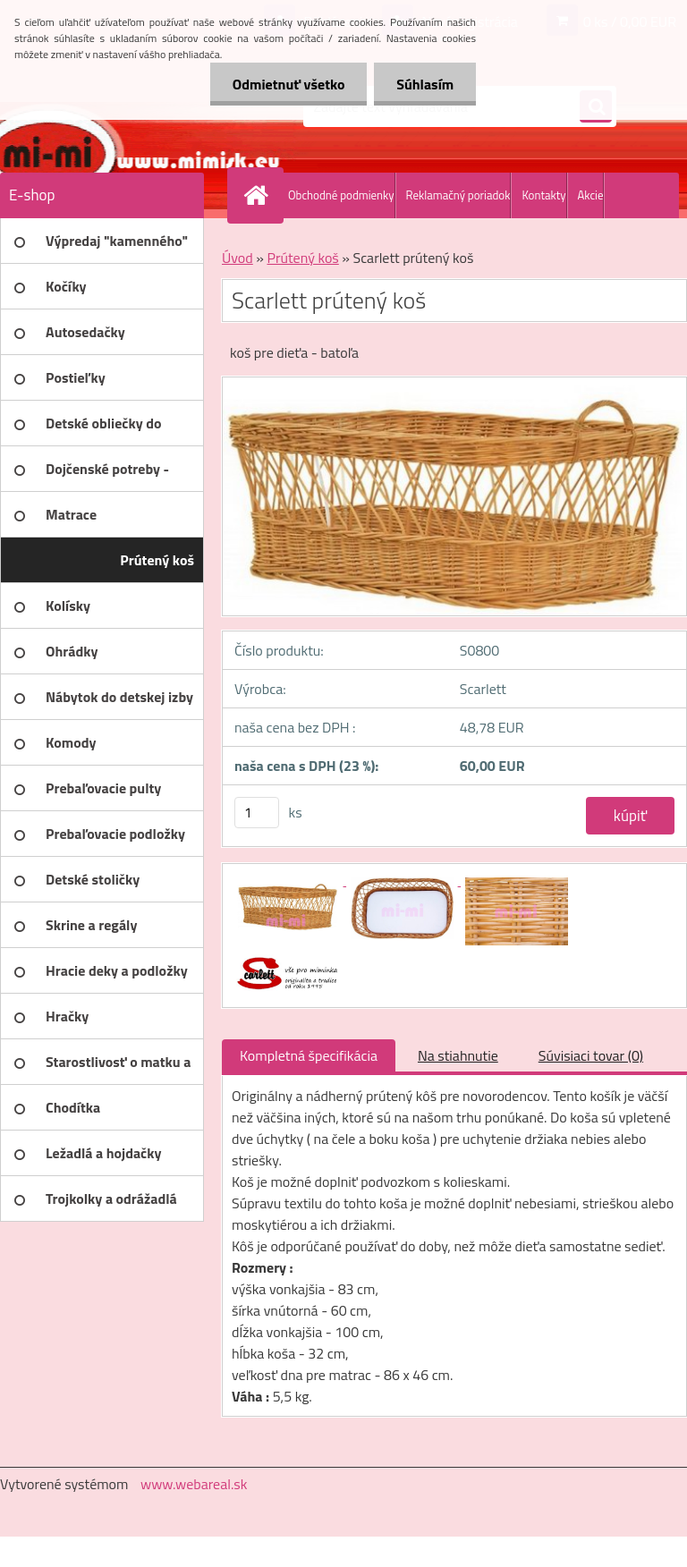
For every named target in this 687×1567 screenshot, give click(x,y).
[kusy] (256, 812)
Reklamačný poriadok (458, 195)
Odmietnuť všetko (288, 84)
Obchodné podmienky (341, 195)
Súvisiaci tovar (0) (591, 1055)
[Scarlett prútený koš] (289, 880)
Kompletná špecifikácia (308, 1055)
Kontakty (543, 195)
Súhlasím (425, 84)
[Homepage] (259, 195)
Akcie (591, 195)
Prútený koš (302, 257)
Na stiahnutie (458, 1055)
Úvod (237, 257)
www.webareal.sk (194, 1484)
